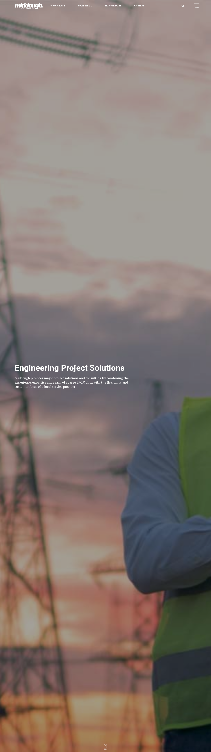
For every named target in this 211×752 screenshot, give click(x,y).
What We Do (85, 5)
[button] (196, 7)
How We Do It (113, 5)
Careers (139, 5)
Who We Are (57, 5)
